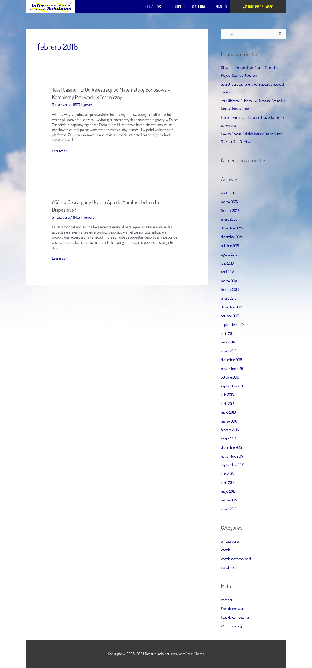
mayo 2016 (229, 412)
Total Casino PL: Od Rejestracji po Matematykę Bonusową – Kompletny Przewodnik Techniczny (114, 93)
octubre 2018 (230, 245)
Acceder (227, 599)
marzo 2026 (230, 202)
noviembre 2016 (233, 368)
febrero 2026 (231, 210)
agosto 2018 (229, 254)
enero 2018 (229, 298)
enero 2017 (229, 351)
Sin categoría (61, 104)
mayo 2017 (229, 342)
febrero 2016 (230, 430)
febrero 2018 (230, 289)
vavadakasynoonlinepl (237, 558)
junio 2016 (228, 403)
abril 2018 (228, 272)
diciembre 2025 (232, 228)
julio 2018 (228, 263)
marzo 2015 (229, 500)
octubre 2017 (230, 316)
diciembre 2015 (232, 447)
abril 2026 (228, 193)
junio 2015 (228, 482)
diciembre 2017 (232, 307)
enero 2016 (229, 438)
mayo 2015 (229, 491)
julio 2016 (228, 395)
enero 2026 (229, 219)
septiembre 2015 (233, 465)
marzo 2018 (229, 280)
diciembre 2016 (232, 360)
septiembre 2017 (233, 324)
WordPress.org (231, 626)
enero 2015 (229, 509)
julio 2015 (228, 473)
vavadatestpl (230, 567)
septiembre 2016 (233, 386)
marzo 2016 (229, 421)
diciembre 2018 (232, 237)
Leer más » (60, 150)
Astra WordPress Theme (187, 654)
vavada (226, 550)
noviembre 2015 (233, 456)
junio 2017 (228, 333)
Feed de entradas (233, 608)
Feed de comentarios (236, 617)
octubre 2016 (230, 377)
